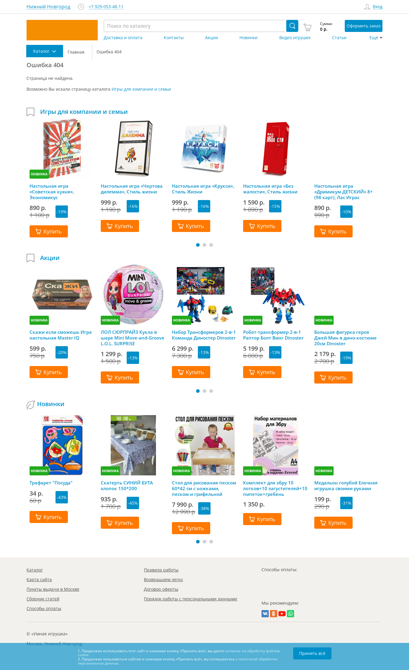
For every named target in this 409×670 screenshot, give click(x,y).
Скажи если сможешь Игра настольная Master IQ (61, 335)
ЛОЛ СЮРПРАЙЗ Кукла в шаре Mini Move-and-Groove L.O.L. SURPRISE (132, 337)
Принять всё (312, 653)
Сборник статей (43, 599)
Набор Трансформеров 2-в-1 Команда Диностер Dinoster (204, 335)
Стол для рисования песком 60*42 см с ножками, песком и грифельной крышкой (204, 488)
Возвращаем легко (163, 579)
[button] (198, 245)
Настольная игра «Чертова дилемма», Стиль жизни (132, 189)
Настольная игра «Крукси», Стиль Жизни (203, 189)
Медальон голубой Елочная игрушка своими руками (346, 485)
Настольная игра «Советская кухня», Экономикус (52, 191)
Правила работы (161, 570)
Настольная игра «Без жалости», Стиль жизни (270, 189)
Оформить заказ (364, 26)
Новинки (248, 37)
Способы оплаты (44, 608)
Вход (377, 6)
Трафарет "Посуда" (51, 483)
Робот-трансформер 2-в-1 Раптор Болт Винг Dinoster (273, 335)
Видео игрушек (295, 37)
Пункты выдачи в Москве (53, 589)
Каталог (35, 570)
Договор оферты (161, 589)
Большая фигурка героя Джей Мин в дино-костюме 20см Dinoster (345, 337)
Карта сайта (39, 579)
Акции (211, 37)
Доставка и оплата (123, 37)
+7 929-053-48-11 (106, 6)
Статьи (339, 37)
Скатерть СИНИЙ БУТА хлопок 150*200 (127, 485)
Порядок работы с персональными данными (190, 599)
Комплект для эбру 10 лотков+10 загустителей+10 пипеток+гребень (275, 488)
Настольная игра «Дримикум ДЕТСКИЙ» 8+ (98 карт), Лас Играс (343, 191)
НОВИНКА (39, 174)
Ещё (373, 37)
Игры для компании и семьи (141, 89)
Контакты (174, 37)
